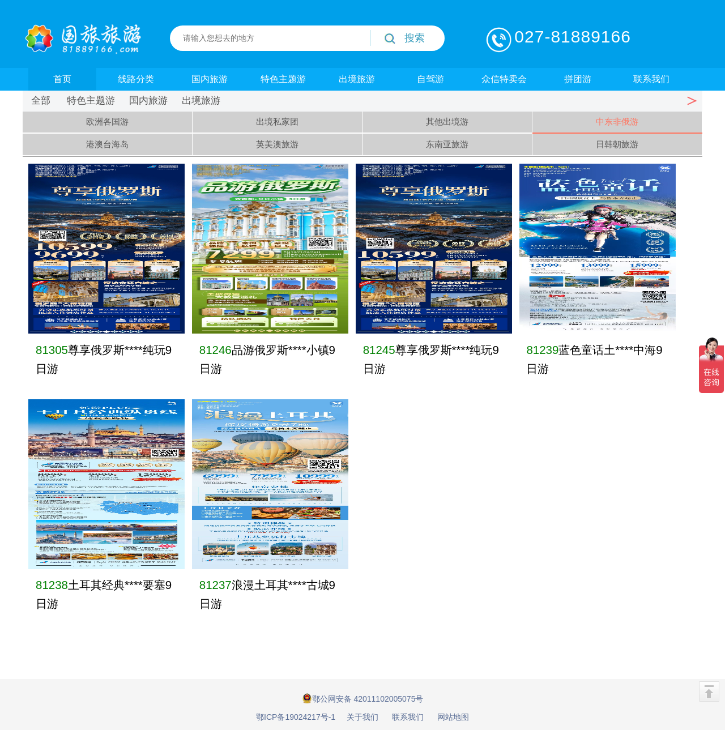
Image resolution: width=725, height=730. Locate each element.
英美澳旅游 (277, 144)
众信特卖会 (504, 79)
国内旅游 (209, 79)
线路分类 (136, 79)
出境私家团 (277, 121)
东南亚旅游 (447, 144)
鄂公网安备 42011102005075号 (363, 698)
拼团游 (577, 79)
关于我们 (362, 717)
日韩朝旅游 (617, 144)
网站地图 (453, 717)
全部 (40, 100)
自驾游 (430, 79)
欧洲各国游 (107, 121)
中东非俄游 (617, 121)
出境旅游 (357, 79)
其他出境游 (447, 121)
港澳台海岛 (107, 144)
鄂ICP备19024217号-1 (295, 717)
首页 (62, 79)
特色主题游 (283, 79)
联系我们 (651, 79)
